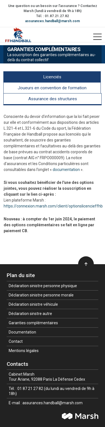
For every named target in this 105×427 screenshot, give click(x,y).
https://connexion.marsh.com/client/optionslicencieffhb (53, 206)
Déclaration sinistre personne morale (41, 295)
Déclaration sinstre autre (30, 313)
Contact (16, 341)
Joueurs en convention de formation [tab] (52, 87)
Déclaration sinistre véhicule (33, 304)
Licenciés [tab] (52, 76)
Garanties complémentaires (33, 323)
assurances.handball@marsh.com (52, 21)
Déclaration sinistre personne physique (43, 286)
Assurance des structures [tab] (52, 98)
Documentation (22, 332)
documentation (66, 169)
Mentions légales (24, 350)
